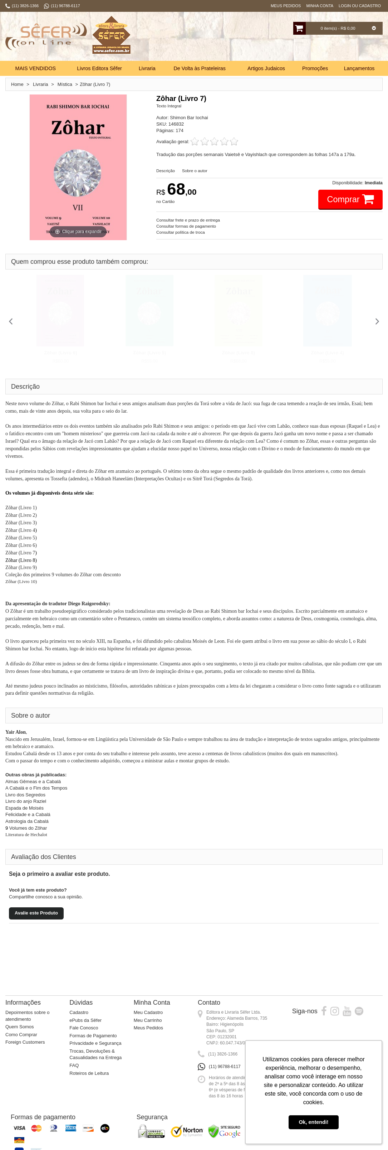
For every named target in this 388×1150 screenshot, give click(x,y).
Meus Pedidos (286, 6)
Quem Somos (19, 1026)
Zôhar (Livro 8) (238, 352)
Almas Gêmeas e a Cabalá (33, 781)
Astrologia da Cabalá (27, 821)
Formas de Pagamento (93, 1035)
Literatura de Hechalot (26, 834)
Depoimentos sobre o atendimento (27, 1016)
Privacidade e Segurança (95, 1043)
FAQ (74, 1065)
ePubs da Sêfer (85, 1020)
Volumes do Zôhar (27, 828)
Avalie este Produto (36, 913)
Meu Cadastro (148, 1012)
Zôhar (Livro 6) (60, 352)
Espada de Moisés (24, 808)
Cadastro (78, 1012)
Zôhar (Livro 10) (21, 581)
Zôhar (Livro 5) (149, 352)
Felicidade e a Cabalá (27, 814)
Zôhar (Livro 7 (20, 552)
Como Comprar (21, 1034)
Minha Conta (319, 6)
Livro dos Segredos (25, 794)
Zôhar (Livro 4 (20, 530)
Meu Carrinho (148, 1020)
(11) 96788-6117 (225, 1066)
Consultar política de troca (180, 232)
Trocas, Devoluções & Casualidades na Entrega (95, 1054)
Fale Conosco (83, 1027)
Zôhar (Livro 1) (21, 507)
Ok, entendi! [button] (313, 1122)
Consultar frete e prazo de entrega (188, 220)
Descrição (165, 170)
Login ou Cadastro (360, 6)
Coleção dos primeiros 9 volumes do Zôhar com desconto (63, 574)
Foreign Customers (25, 1042)
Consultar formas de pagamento (186, 226)
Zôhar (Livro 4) (327, 352)
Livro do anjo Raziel (25, 801)
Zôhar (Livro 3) (21, 522)
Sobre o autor (194, 170)
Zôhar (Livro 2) (21, 515)
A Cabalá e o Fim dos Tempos (36, 788)
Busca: (151, 37)
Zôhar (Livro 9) (21, 567)
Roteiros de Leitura (89, 1073)
